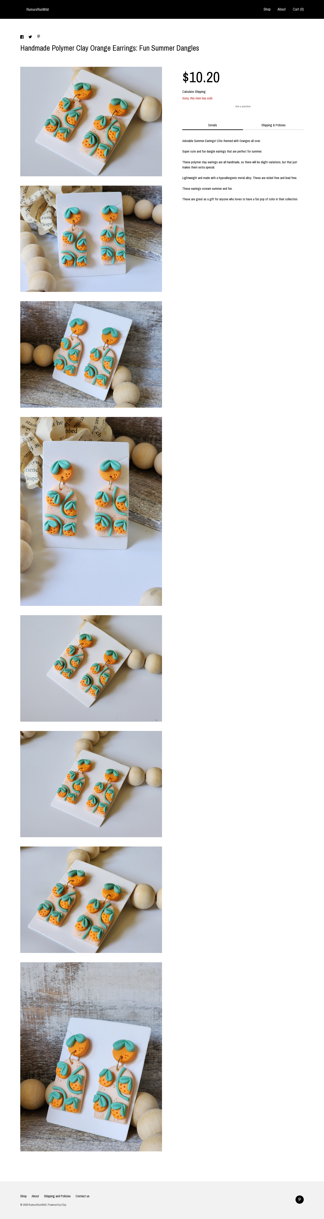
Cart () (298, 9)
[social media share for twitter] (31, 37)
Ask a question (243, 106)
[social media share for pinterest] (38, 37)
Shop (266, 9)
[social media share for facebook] (22, 37)
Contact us (82, 1196)
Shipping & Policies (273, 125)
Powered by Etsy (57, 1205)
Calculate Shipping (194, 91)
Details (212, 125)
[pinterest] (299, 1199)
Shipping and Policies (57, 1196)
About (282, 9)
